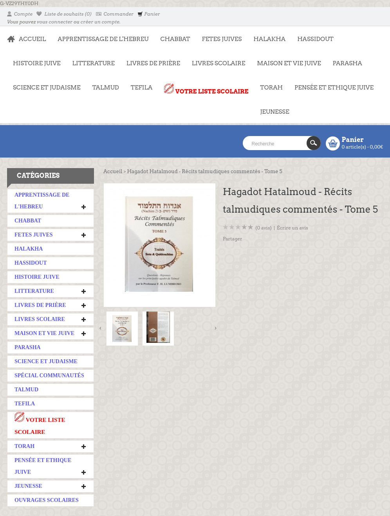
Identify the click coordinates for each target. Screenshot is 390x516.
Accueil (112, 171)
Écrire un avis (292, 228)
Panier (148, 14)
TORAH (268, 83)
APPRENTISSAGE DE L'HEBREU (100, 35)
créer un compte (100, 22)
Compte (19, 14)
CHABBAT (175, 39)
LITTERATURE (91, 59)
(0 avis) (263, 228)
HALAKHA (269, 39)
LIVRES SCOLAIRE (215, 59)
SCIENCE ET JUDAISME (46, 87)
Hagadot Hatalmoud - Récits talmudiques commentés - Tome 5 (204, 171)
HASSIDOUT (315, 39)
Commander (115, 14)
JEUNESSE (271, 107)
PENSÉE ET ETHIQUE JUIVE (331, 83)
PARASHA (347, 63)
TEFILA (141, 87)
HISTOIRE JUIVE (37, 63)
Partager (232, 239)
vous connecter (54, 22)
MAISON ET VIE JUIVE (286, 59)
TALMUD (105, 87)
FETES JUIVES (219, 35)
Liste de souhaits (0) (64, 14)
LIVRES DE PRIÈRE (150, 59)
